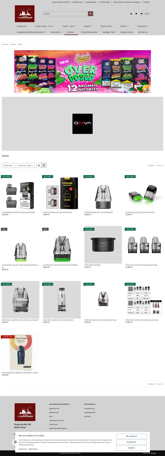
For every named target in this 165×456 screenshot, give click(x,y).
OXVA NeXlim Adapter (92, 265)
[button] (131, 14)
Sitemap (87, 416)
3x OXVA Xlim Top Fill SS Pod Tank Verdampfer (60, 265)
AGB (50, 416)
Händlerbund (78, 2)
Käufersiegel (105, 2)
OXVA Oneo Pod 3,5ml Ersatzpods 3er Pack (141, 265)
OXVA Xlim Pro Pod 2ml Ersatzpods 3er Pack (142, 320)
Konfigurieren (131, 442)
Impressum (23, 449)
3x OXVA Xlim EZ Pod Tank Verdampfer (140, 212)
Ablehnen (131, 448)
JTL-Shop (153, 453)
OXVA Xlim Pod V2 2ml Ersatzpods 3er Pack (100, 320)
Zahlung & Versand (56, 420)
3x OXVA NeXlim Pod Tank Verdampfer (98, 212)
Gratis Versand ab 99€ (60, 2)
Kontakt (146, 2)
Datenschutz (33, 449)
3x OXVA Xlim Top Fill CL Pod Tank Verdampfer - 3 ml (20, 266)
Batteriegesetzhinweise (58, 428)
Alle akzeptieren (131, 436)
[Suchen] (65, 13)
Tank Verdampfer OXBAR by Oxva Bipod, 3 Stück (20, 372)
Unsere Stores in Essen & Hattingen (126, 2)
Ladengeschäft (89, 412)
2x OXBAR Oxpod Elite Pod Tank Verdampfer (18, 212)
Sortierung (8, 165)
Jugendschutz (91, 2)
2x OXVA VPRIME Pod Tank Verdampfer (57, 212)
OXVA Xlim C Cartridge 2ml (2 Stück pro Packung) (20, 320)
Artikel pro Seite (25, 165)
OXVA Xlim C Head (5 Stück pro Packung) (58, 320)
